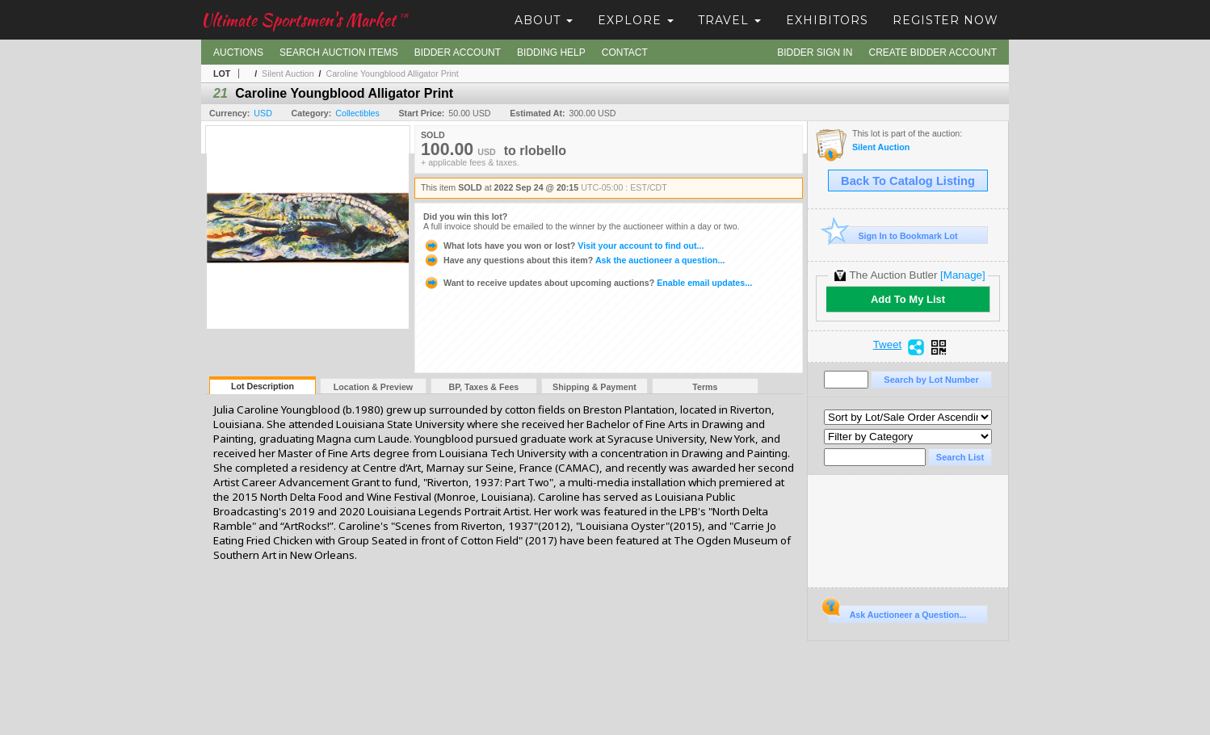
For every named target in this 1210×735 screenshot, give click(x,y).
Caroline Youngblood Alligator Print (392, 73)
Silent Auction (288, 73)
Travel (729, 20)
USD (263, 113)
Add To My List (908, 299)
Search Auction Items (338, 52)
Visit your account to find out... (563, 245)
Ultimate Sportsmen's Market (304, 20)
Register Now (945, 20)
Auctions (238, 52)
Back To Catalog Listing (908, 180)
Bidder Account (457, 52)
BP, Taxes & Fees (484, 387)
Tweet (887, 345)
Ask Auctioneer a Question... (897, 612)
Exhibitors (827, 20)
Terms (704, 387)
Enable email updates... (587, 283)
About (544, 20)
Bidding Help (551, 52)
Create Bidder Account (933, 52)
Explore (636, 20)
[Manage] (962, 275)
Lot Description (262, 386)
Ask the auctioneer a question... (574, 260)
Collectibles (357, 113)
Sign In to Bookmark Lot (893, 235)
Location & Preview (373, 387)
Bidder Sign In (814, 52)
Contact (625, 52)
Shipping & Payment (594, 387)
